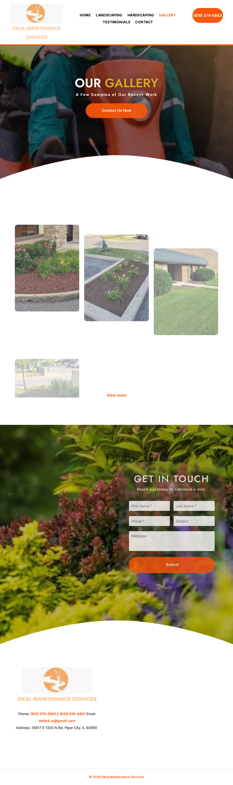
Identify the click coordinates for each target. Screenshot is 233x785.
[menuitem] (83, 15)
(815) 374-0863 (43, 714)
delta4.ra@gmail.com (57, 721)
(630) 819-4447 (72, 714)
